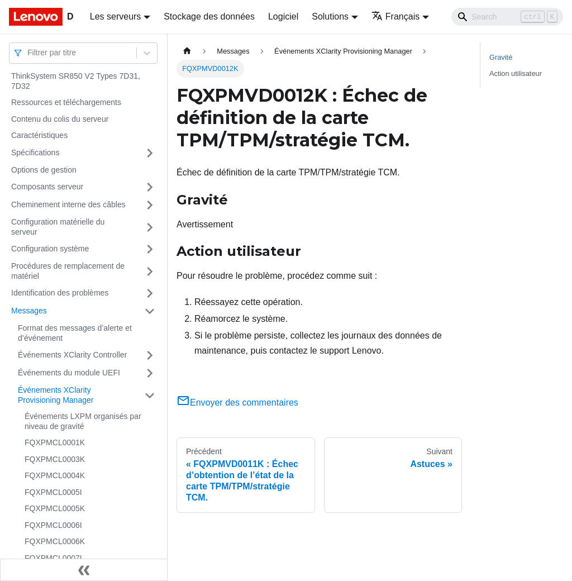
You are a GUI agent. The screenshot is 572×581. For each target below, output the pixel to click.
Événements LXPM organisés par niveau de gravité (83, 421)
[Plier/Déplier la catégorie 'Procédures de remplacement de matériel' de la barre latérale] (149, 271)
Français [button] (395, 16)
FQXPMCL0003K (55, 459)
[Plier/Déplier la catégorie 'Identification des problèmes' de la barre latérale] (149, 293)
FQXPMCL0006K (55, 541)
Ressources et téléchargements (66, 102)
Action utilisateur (515, 73)
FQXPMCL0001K (55, 442)
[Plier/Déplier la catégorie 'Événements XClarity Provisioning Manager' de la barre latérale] (149, 395)
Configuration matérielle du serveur (57, 226)
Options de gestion (44, 169)
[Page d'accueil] (187, 51)
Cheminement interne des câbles (68, 204)
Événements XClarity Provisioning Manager (55, 394)
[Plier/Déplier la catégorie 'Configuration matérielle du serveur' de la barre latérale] (149, 227)
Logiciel (283, 16)
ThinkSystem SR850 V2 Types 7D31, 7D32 (75, 81)
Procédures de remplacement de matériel (68, 270)
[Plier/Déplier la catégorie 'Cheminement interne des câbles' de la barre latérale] (149, 205)
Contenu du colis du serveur (59, 119)
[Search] (507, 17)
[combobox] (28, 52)
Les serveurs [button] (115, 16)
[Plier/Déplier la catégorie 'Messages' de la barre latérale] (149, 311)
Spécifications (35, 152)
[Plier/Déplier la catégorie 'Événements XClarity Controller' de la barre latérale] (149, 355)
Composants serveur (47, 186)
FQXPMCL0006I (53, 525)
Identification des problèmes (59, 292)
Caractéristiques (39, 135)
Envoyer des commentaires (237, 402)
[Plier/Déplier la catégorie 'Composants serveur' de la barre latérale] (149, 187)
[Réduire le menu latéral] (84, 570)
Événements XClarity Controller (72, 354)
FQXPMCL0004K (55, 475)
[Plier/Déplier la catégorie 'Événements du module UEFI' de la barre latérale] (149, 373)
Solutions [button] (330, 16)
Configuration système (50, 248)
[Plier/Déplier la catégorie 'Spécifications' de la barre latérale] (149, 153)
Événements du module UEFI (69, 372)
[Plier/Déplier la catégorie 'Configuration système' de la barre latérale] (149, 249)
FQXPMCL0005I (53, 492)
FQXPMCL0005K (55, 508)
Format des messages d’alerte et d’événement (75, 332)
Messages (29, 310)
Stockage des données (209, 16)
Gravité (500, 57)
